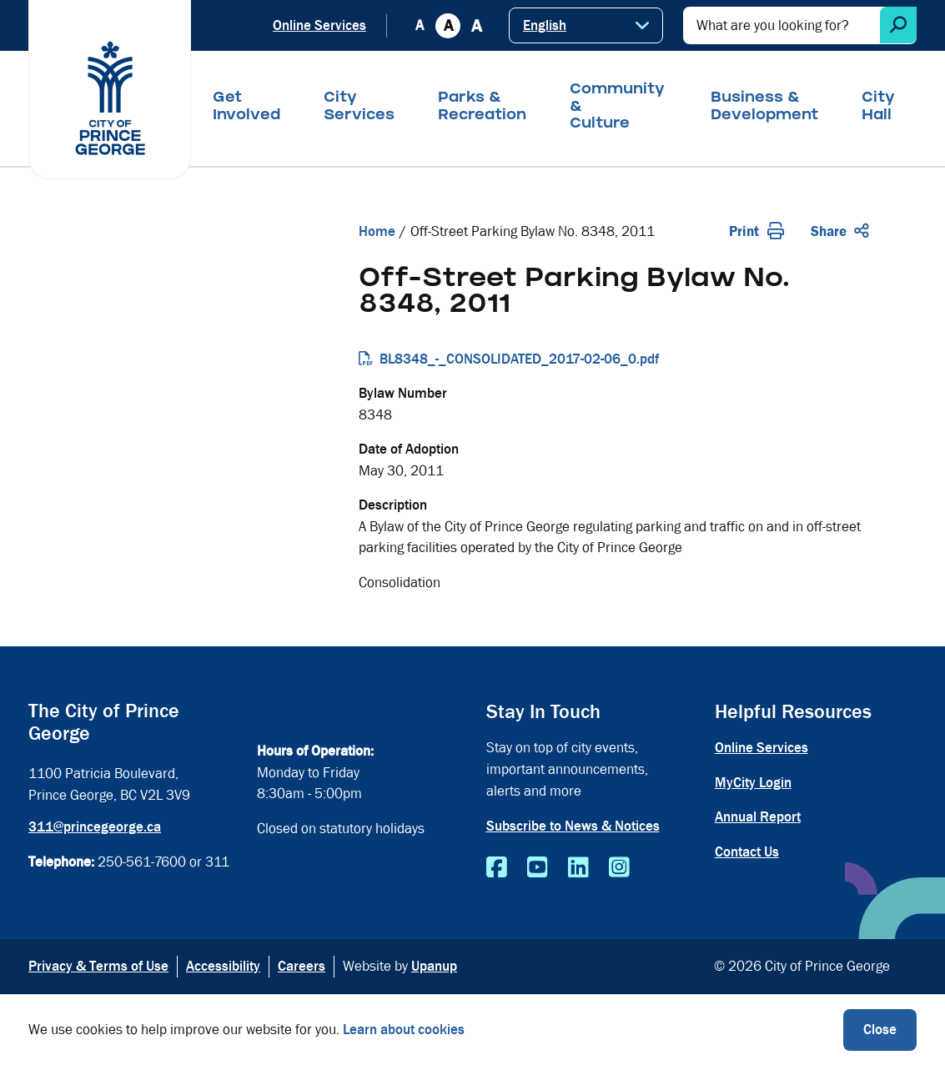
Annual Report (758, 817)
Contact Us (747, 852)
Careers (301, 966)
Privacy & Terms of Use (98, 966)
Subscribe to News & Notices (573, 826)
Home (377, 231)
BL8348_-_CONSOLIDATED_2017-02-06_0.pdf (519, 359)
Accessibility (223, 966)
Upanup (434, 966)
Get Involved (246, 107)
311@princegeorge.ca (94, 827)
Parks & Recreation (482, 107)
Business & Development (764, 107)
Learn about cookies (404, 1029)
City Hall (878, 107)
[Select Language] (586, 25)
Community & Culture (617, 107)
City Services (359, 107)
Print (756, 231)
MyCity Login (753, 782)
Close (880, 1029)
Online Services (319, 25)
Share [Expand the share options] (840, 231)
